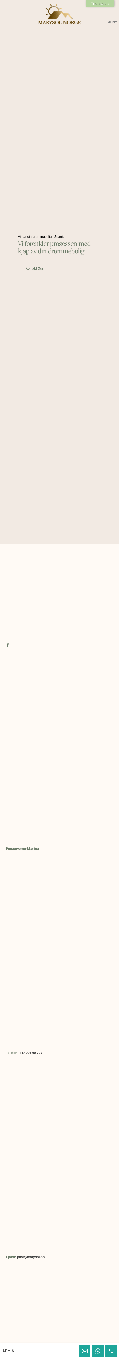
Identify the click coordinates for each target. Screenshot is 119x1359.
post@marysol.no (31, 1257)
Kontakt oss (34, 252)
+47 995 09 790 (30, 1053)
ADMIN (8, 1351)
